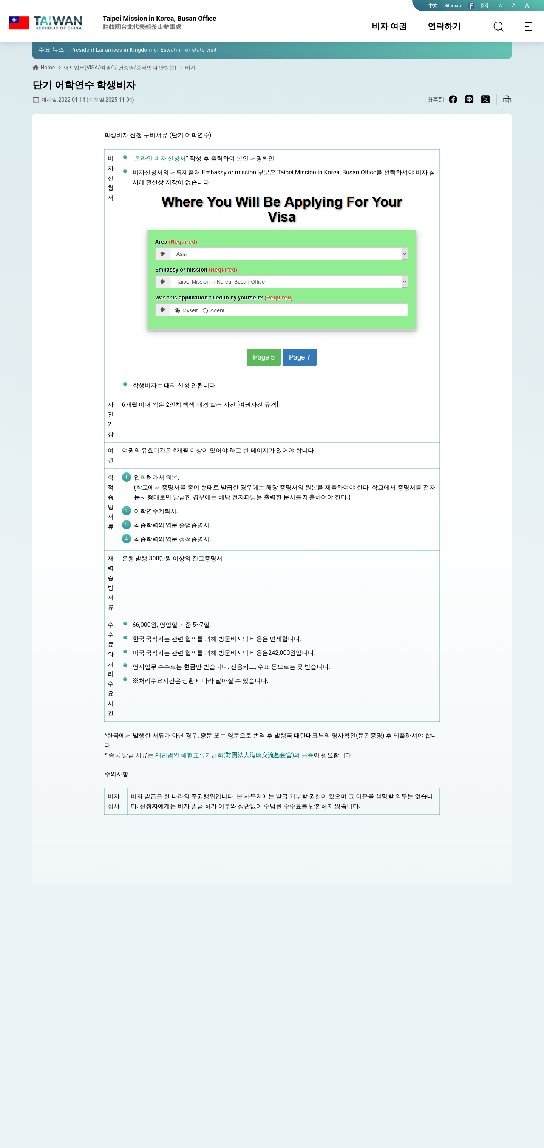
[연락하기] (484, 5)
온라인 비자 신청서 (160, 158)
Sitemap (452, 5)
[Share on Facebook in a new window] (453, 99)
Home (47, 68)
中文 (432, 5)
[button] (43, 49)
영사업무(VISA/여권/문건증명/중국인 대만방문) (119, 68)
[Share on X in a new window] (485, 99)
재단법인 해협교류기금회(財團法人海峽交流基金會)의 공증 (234, 755)
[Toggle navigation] (529, 26)
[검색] (499, 26)
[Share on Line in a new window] (469, 99)
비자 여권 (389, 26)
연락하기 (444, 26)
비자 (190, 68)
